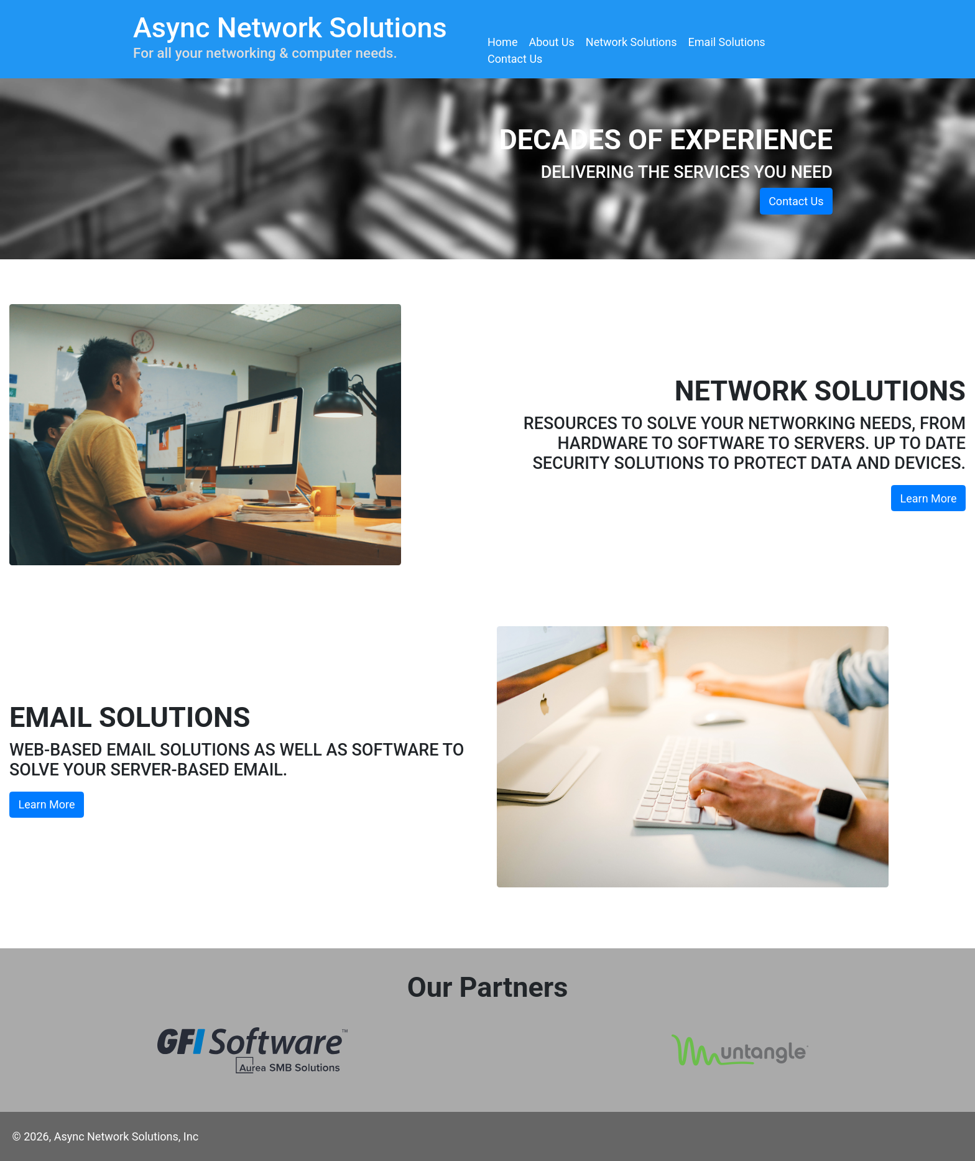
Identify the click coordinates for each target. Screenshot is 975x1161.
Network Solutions (631, 42)
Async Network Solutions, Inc (126, 1136)
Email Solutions (726, 42)
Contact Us (514, 58)
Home (502, 42)
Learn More (928, 498)
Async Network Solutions (290, 27)
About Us (551, 42)
